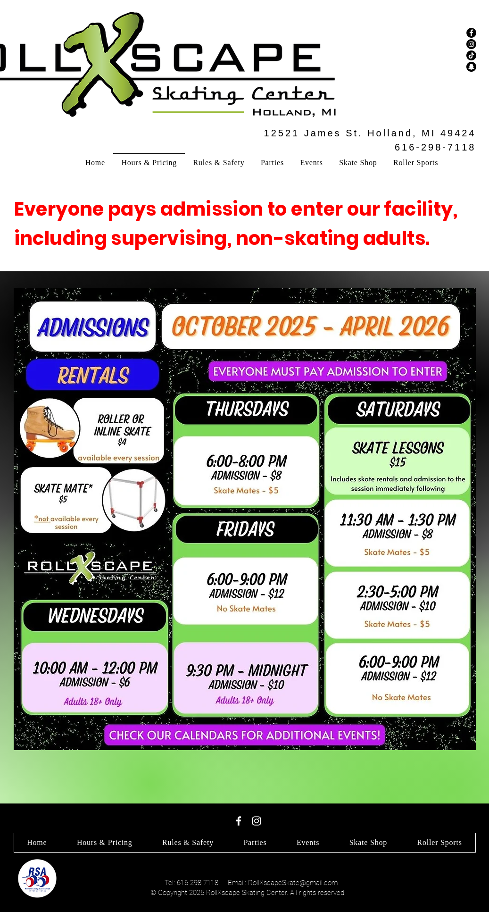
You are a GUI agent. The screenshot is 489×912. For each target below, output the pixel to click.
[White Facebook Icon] (238, 821)
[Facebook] (471, 33)
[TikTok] (471, 55)
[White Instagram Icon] (256, 821)
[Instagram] (471, 44)
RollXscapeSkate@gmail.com (293, 883)
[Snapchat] (471, 67)
